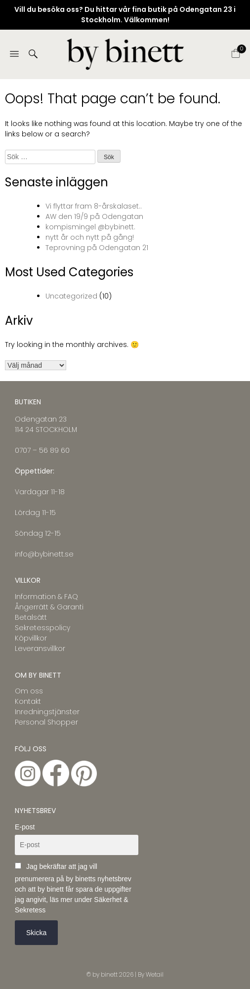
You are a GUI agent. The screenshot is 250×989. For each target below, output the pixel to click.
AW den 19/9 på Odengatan (94, 216)
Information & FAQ (46, 597)
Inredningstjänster (47, 712)
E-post (25, 827)
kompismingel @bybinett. (90, 227)
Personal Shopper (46, 722)
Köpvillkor (31, 638)
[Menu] (14, 54)
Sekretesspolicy (42, 628)
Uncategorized (71, 296)
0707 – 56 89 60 (42, 450)
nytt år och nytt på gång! (89, 237)
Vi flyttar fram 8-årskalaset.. (93, 206)
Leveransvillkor (40, 648)
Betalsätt (31, 617)
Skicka (36, 933)
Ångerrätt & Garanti (49, 607)
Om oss (29, 691)
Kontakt (28, 701)
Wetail (155, 974)
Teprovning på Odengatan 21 (96, 248)
